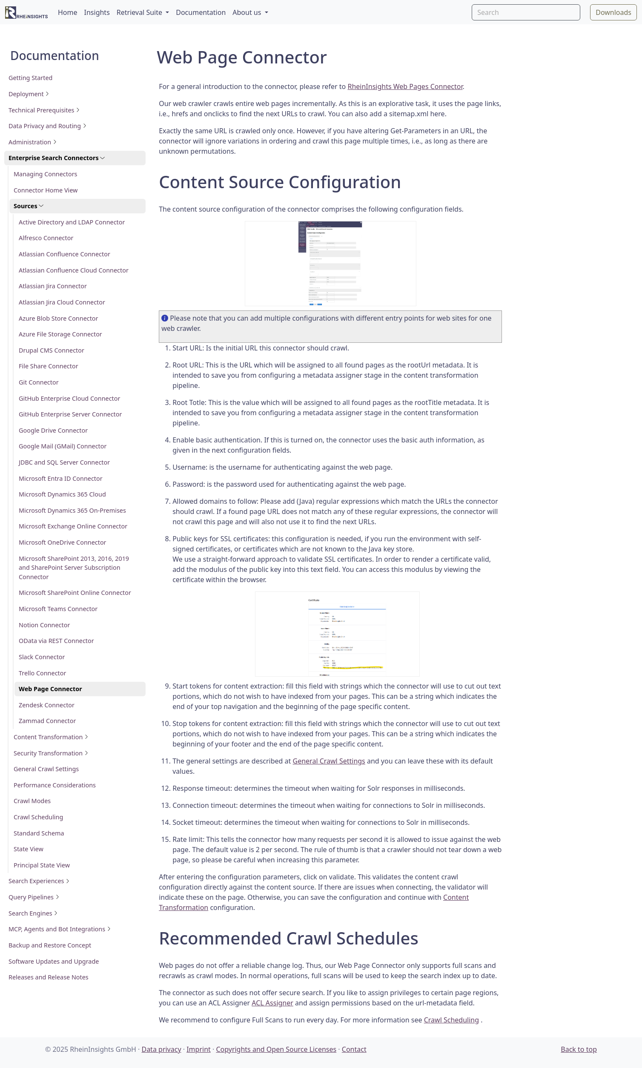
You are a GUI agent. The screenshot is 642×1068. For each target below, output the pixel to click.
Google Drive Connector (53, 430)
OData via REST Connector (56, 641)
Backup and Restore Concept (50, 945)
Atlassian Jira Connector (53, 286)
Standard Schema (39, 833)
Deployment (29, 94)
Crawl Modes (32, 801)
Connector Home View (45, 190)
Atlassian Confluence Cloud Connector (74, 270)
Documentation (201, 12)
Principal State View (42, 865)
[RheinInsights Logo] (26, 12)
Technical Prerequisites (44, 110)
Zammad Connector (47, 721)
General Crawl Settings (46, 769)
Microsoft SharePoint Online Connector (75, 593)
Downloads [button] (613, 12)
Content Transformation (51, 737)
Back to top (579, 1049)
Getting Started (30, 78)
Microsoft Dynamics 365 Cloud (62, 494)
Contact (354, 1049)
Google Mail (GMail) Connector (62, 446)
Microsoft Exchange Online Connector (73, 526)
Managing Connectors (45, 174)
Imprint (198, 1049)
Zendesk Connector (47, 705)
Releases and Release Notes (49, 977)
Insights (97, 12)
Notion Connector (44, 625)
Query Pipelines (34, 897)
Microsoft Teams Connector (58, 609)
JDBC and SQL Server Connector (64, 462)
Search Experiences (39, 881)
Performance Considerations (55, 785)
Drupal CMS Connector (51, 350)
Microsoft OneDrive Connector (62, 542)
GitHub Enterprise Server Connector (70, 414)
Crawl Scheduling (38, 817)
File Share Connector (48, 366)
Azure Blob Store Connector (58, 318)
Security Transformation (51, 753)
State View (28, 849)
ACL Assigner (272, 1003)
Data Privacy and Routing (48, 126)
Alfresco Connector (46, 238)
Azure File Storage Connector (60, 334)
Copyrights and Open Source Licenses (276, 1049)
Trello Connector (42, 673)
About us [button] (247, 12)
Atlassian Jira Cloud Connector (62, 302)
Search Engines (33, 913)
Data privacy (161, 1049)
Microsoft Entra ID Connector (61, 478)
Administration (33, 142)
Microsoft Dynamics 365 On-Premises (72, 510)
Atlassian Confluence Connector (64, 254)
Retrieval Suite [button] (140, 12)
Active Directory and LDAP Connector (72, 222)
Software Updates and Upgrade (54, 961)
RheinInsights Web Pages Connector (404, 86)
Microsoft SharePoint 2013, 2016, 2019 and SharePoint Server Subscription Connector (74, 567)
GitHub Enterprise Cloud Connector (69, 398)
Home (67, 12)
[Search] (526, 12)
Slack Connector (42, 657)
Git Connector (39, 382)
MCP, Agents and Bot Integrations (60, 929)
